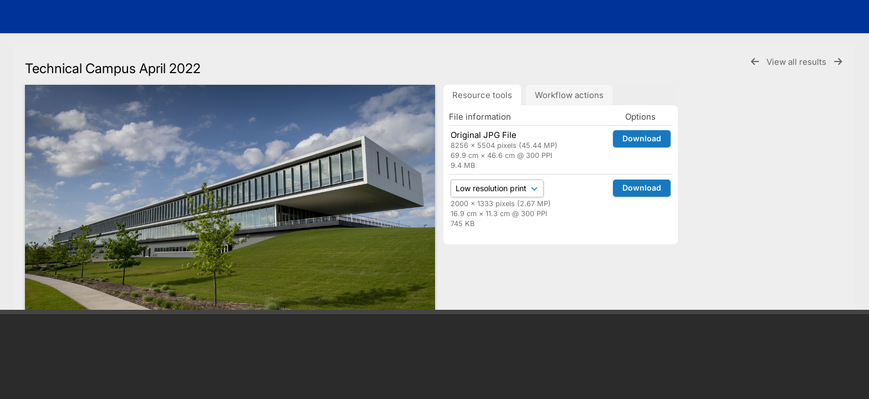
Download (641, 138)
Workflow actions (569, 95)
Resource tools (482, 95)
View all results (797, 62)
